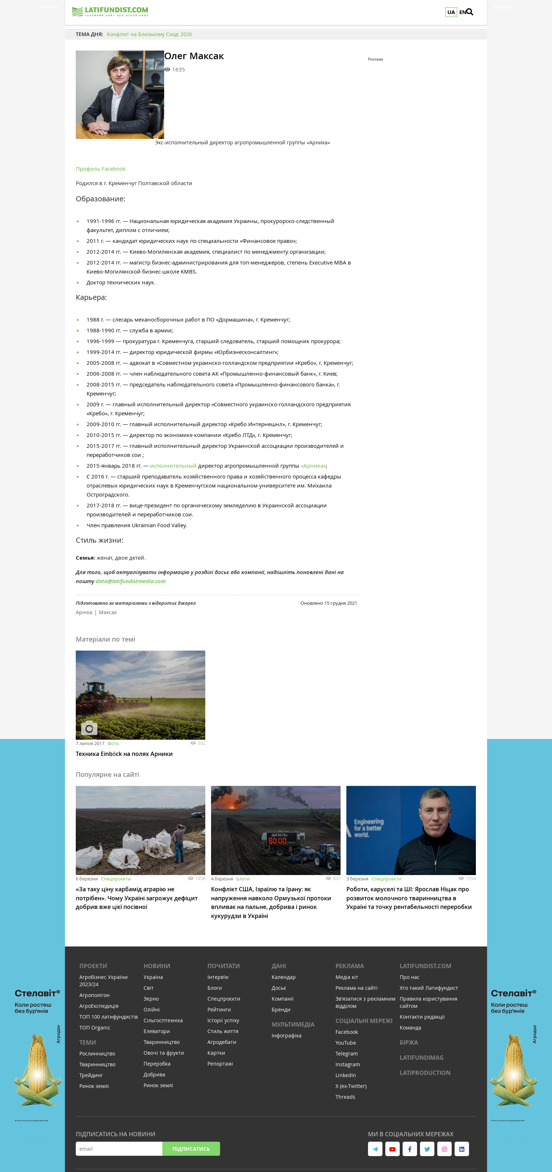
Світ (149, 958)
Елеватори (157, 1001)
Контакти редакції (422, 987)
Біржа (409, 1013)
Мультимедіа (293, 995)
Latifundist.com (425, 936)
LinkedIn (346, 1045)
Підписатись (191, 1119)
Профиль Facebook (101, 139)
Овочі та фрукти (164, 1023)
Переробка (157, 1034)
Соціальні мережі (364, 991)
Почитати (223, 936)
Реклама (350, 936)
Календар (284, 947)
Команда (410, 997)
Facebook (347, 1002)
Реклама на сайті (357, 958)
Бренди (281, 979)
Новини (157, 936)
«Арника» (313, 436)
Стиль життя (222, 1001)
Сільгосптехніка (163, 990)
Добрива (154, 1044)
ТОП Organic (94, 997)
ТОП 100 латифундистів (108, 987)
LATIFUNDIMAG (422, 1028)
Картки (216, 1023)
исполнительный (173, 436)
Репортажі (220, 1034)
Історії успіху (223, 990)
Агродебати (221, 1012)
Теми (87, 1013)
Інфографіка (287, 1005)
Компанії (283, 969)
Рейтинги (219, 979)
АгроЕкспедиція (99, 976)
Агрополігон (94, 965)
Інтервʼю (218, 947)
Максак (108, 583)
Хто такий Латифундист (429, 958)
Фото (113, 714)
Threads (345, 1067)
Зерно (151, 969)
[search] (474, 12)
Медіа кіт (347, 947)
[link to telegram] (375, 1119)
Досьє (279, 958)
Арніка (84, 583)
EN (462, 12)
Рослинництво (97, 1023)
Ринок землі (94, 1056)
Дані (279, 936)
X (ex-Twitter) (351, 1056)
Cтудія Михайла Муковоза (347, 1153)
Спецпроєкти (116, 850)
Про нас (410, 947)
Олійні (152, 979)
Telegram (347, 1023)
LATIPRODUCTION (425, 1043)
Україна (153, 947)
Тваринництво (97, 1034)
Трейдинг (91, 1045)
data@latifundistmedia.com (131, 552)
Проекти (93, 936)
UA (451, 12)
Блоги (243, 850)
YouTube (346, 1013)
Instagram (348, 1034)
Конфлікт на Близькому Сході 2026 (149, 34)
